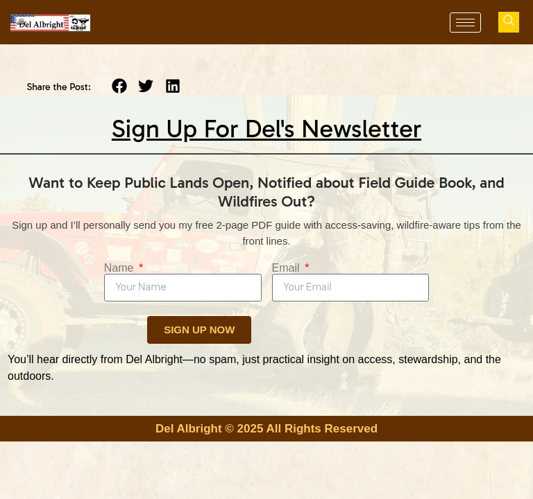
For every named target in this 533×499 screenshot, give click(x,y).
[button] (120, 86)
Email (287, 268)
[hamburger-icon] (465, 22)
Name (120, 268)
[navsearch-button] (508, 22)
